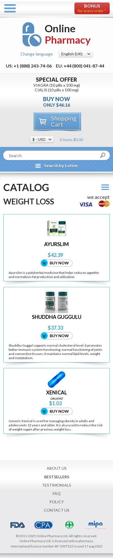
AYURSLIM (56, 244)
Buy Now (59, 263)
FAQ (57, 493)
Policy (56, 501)
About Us (57, 468)
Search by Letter (61, 165)
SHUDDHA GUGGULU (56, 317)
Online (68, 34)
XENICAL (56, 393)
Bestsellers (56, 476)
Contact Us (56, 510)
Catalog (26, 187)
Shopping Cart (63, 121)
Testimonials (56, 485)
